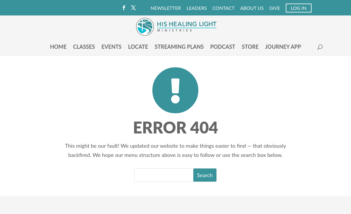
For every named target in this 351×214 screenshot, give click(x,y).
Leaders (196, 8)
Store (250, 47)
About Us (252, 8)
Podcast (222, 47)
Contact (224, 8)
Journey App (283, 47)
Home (58, 47)
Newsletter (166, 8)
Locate (138, 47)
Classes (84, 47)
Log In (299, 8)
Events (111, 47)
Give (274, 8)
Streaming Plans (179, 47)
